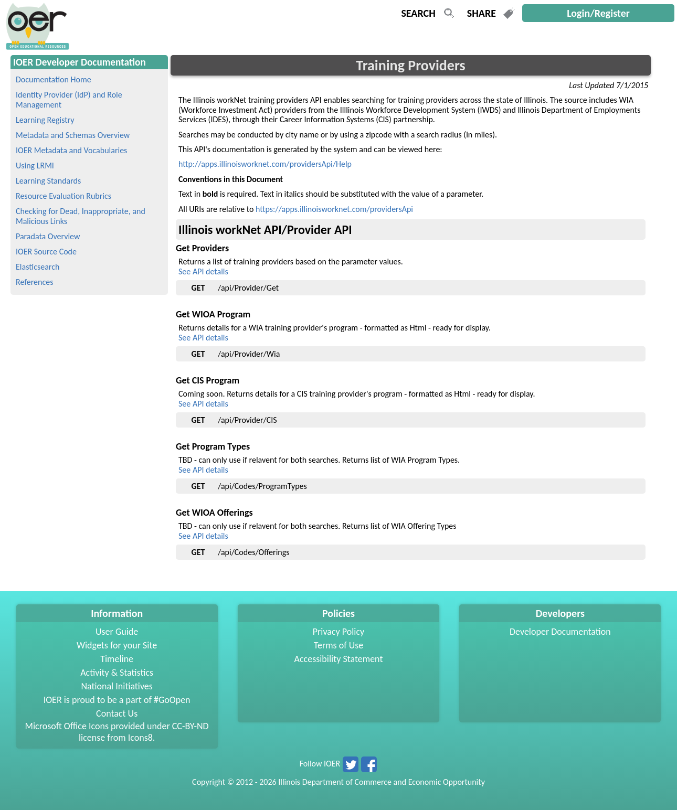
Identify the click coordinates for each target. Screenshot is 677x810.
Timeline (116, 659)
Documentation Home (53, 79)
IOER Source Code (46, 252)
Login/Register (598, 13)
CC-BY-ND (190, 726)
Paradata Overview (48, 236)
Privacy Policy (338, 631)
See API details (203, 271)
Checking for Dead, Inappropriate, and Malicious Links (80, 216)
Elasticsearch (37, 267)
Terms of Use (339, 645)
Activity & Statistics (116, 672)
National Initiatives (116, 686)
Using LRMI (35, 165)
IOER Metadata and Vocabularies (71, 150)
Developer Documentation (560, 631)
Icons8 (140, 737)
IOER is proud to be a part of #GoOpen (117, 700)
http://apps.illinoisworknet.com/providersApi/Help (265, 164)
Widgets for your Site (117, 645)
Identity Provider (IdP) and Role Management (69, 100)
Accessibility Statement (338, 659)
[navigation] (36, 47)
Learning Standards (48, 181)
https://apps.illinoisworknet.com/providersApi (334, 209)
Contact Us (116, 713)
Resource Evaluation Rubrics (63, 196)
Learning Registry (45, 120)
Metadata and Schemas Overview (73, 135)
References (34, 282)
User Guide (117, 631)
